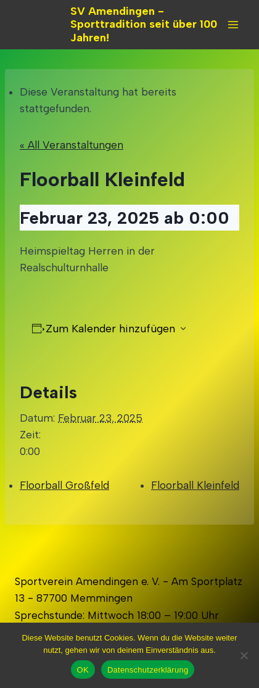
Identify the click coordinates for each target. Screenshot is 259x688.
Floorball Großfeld (64, 485)
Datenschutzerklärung (147, 669)
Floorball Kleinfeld (195, 485)
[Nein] (243, 655)
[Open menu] (232, 24)
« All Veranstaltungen (71, 145)
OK (83, 669)
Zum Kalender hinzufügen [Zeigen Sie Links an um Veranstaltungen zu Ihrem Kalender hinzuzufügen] (110, 328)
